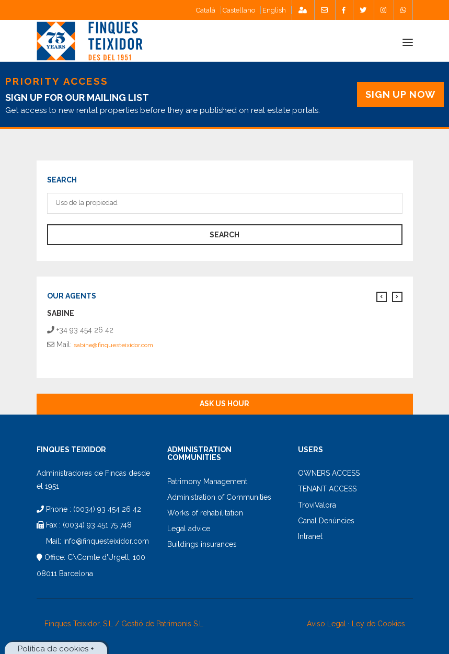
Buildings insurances (202, 544)
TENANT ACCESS (327, 489)
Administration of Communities (219, 497)
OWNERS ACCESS (329, 473)
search (224, 235)
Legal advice (188, 528)
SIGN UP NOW (400, 94)
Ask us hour (224, 403)
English (274, 10)
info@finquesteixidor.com (106, 541)
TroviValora (317, 505)
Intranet (310, 536)
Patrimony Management (207, 481)
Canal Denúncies (326, 521)
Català (205, 10)
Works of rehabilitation (205, 513)
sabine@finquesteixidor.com (113, 345)
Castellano (239, 10)
